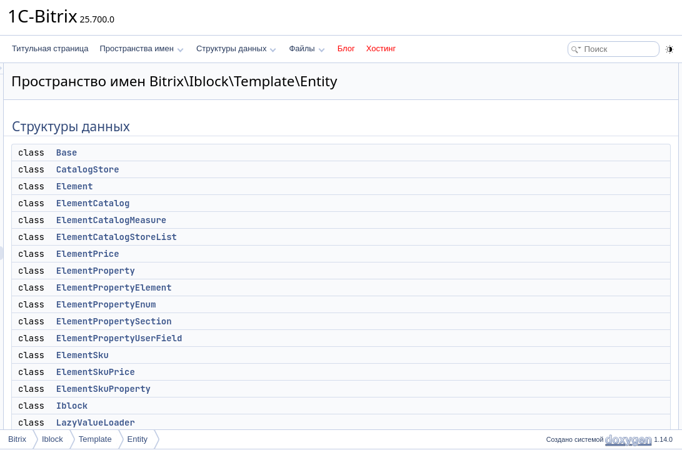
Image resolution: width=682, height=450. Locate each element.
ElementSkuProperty (260, 388)
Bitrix (17, 439)
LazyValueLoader (252, 422)
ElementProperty (252, 270)
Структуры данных (236, 48)
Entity (138, 439)
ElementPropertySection (270, 321)
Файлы (306, 48)
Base (223, 152)
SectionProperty (579, 345)
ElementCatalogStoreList (273, 236)
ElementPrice (244, 253)
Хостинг (381, 48)
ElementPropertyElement (270, 287)
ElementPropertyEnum (263, 304)
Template (95, 439)
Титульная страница (50, 48)
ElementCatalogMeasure (268, 220)
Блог (346, 48)
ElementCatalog (249, 203)
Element (231, 186)
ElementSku (239, 355)
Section (565, 317)
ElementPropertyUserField (276, 338)
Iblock (228, 405)
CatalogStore (244, 169)
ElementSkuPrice (252, 372)
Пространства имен (141, 48)
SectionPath (573, 331)
